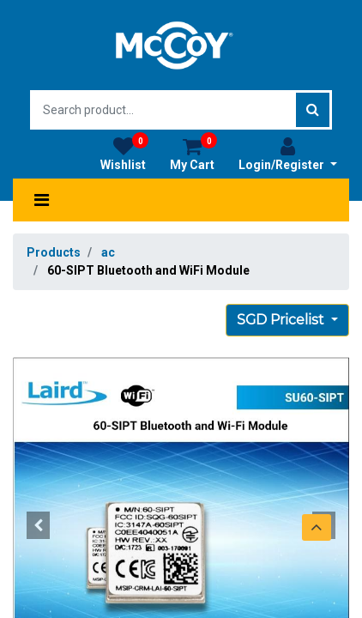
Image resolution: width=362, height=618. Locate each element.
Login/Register (287, 154)
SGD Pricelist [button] (282, 320)
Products (54, 252)
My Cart (193, 154)
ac (108, 252)
